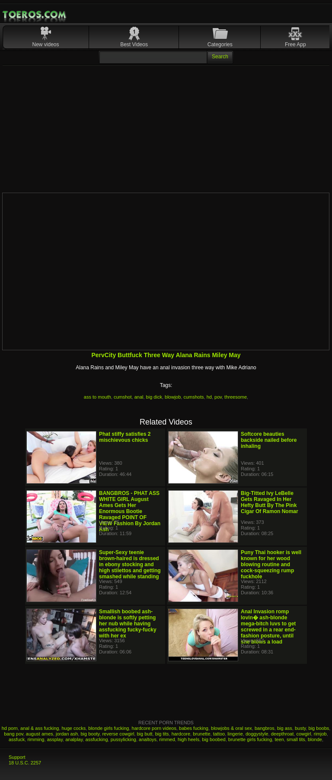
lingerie (235, 733)
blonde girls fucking (108, 728)
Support (17, 757)
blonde (315, 739)
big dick (154, 397)
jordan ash (67, 733)
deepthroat (282, 733)
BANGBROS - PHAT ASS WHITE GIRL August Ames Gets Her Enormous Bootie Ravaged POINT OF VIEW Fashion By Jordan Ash (129, 511)
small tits (296, 739)
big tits (162, 733)
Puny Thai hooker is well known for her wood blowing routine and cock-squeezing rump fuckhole (271, 564)
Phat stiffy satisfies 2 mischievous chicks (124, 437)
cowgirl (303, 733)
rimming (35, 739)
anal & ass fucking (39, 728)
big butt (144, 733)
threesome (235, 397)
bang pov (13, 733)
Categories (220, 44)
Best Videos (134, 44)
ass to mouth (97, 397)
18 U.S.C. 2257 (25, 762)
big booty (89, 733)
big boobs (319, 728)
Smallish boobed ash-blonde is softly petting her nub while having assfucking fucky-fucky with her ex (127, 624)
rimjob (320, 733)
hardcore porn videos (154, 728)
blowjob (173, 397)
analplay (74, 739)
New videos (45, 44)
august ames (39, 733)
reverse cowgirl (118, 733)
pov (218, 397)
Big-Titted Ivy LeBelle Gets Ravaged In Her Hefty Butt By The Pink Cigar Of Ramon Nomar (269, 502)
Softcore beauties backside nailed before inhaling (269, 440)
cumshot (123, 397)
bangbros (265, 728)
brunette (201, 733)
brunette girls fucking (250, 739)
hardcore (181, 733)
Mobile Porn (35, 14)
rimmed (167, 739)
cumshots (193, 397)
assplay (55, 739)
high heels (188, 739)
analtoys (147, 739)
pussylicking (123, 739)
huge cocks (74, 728)
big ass (284, 728)
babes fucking (193, 728)
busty (300, 728)
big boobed (213, 739)
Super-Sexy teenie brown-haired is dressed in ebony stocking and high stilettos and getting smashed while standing (130, 564)
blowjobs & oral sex (231, 728)
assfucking (97, 739)
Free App (295, 44)
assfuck (17, 739)
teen (279, 739)
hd (209, 397)
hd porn (10, 728)
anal (139, 397)
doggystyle (257, 733)
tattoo (219, 733)
